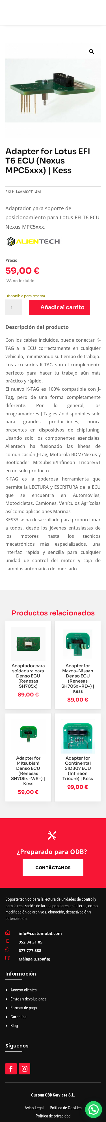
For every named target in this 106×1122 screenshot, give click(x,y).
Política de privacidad (53, 1116)
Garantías (18, 1016)
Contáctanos (53, 868)
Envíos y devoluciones (28, 999)
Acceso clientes (23, 990)
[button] (91, 51)
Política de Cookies (66, 1108)
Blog (14, 1025)
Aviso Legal (34, 1108)
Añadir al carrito (62, 307)
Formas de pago (23, 1007)
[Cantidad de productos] (13, 307)
